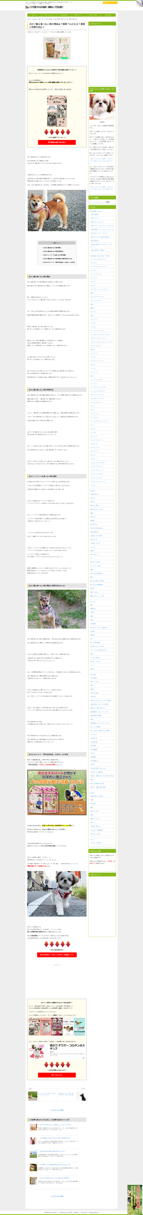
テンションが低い (95, 565)
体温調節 (93, 757)
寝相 (91, 513)
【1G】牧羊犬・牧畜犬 (97, 250)
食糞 (91, 620)
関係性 (92, 635)
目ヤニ (92, 822)
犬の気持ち (92, 491)
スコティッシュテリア (97, 395)
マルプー (93, 285)
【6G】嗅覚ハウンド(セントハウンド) (102, 229)
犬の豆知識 (92, 674)
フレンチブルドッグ (96, 440)
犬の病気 (91, 793)
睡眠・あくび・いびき (97, 596)
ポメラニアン (94, 451)
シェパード (93, 372)
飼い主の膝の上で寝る (97, 581)
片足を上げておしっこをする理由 (100, 700)
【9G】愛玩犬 (94, 241)
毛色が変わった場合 (96, 796)
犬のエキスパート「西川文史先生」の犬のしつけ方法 (59, 262)
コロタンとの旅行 (95, 842)
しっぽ (92, 547)
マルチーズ (93, 459)
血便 (91, 815)
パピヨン (93, 428)
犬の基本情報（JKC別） (95, 211)
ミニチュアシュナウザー (97, 462)
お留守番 (93, 745)
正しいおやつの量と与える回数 (100, 730)
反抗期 (92, 631)
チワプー (93, 323)
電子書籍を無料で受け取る (57, 142)
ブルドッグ (93, 436)
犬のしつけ (92, 601)
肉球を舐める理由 (95, 715)
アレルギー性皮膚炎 (96, 830)
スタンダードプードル (97, 398)
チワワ (92, 406)
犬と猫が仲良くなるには (97, 768)
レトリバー (93, 485)
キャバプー (93, 263)
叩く (91, 639)
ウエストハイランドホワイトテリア (101, 342)
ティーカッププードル (97, 330)
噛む (91, 577)
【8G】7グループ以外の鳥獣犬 (99, 237)
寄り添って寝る (95, 562)
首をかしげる (94, 811)
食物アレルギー (95, 818)
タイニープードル (95, 300)
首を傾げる (93, 738)
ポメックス (93, 278)
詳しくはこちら (57, 1075)
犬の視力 (93, 696)
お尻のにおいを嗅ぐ (96, 535)
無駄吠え (93, 608)
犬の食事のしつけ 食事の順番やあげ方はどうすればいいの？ (55, 1164)
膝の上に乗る (94, 505)
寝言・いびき (94, 681)
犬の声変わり (94, 761)
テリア (92, 410)
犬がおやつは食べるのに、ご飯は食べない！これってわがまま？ (56, 1124)
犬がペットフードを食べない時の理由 (54, 255)
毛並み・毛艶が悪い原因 (97, 787)
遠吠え (92, 550)
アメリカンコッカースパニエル (100, 334)
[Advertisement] (57, 979)
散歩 (91, 569)
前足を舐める (94, 532)
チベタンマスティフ (96, 402)
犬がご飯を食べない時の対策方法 (53, 251)
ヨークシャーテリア (96, 474)
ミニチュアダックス (96, 466)
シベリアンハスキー (96, 379)
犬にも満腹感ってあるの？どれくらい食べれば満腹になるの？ (55, 1138)
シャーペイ (93, 383)
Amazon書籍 (64, 15)
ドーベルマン (94, 417)
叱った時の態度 (95, 642)
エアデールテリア (95, 346)
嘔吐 (91, 807)
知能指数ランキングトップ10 (99, 712)
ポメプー (93, 281)
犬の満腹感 (93, 749)
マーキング (93, 734)
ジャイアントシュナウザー (98, 387)
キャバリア (93, 353)
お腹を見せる (94, 494)
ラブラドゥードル (95, 477)
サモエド (93, 364)
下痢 (91, 800)
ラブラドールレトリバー (97, 481)
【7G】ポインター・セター (98, 233)
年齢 (91, 719)
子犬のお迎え (94, 693)
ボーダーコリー (95, 447)
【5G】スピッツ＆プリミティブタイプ (102, 225)
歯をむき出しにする (96, 509)
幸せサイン (93, 516)
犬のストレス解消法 (96, 772)
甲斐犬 (92, 349)
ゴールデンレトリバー (97, 361)
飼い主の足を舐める (96, 573)
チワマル (93, 327)
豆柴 (91, 315)
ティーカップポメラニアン (98, 259)
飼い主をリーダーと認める (98, 627)
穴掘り (92, 501)
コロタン (91, 839)
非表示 (58, 243)
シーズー (93, 368)
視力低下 (93, 803)
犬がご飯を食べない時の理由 (52, 247)
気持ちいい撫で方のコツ (97, 708)
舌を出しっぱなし (95, 834)
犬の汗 (92, 753)
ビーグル (93, 432)
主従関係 (93, 623)
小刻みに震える (95, 826)
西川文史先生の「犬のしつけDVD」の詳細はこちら (57, 955)
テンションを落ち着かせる (98, 650)
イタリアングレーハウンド (98, 338)
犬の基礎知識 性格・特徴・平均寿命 (99, 256)
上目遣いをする (95, 543)
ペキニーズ (93, 444)
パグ (91, 425)
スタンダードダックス (97, 297)
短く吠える (93, 524)
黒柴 (91, 293)
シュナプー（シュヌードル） (99, 289)
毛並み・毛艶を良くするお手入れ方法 (102, 776)
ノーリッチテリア (95, 274)
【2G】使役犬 (94, 214)
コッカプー (93, 270)
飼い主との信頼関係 (96, 584)
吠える (92, 498)
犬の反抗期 (93, 742)
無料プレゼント (78, 15)
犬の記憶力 (93, 678)
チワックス (93, 319)
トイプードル (94, 413)
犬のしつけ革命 (93, 15)
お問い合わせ (108, 15)
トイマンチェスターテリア (98, 266)
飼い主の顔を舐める (96, 528)
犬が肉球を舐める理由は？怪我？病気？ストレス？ (52, 1151)
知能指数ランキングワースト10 (100, 723)
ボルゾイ (93, 455)
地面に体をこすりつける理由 (99, 704)
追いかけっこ (94, 554)
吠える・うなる (95, 661)
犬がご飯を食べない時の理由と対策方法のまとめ (57, 258)
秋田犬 (92, 308)
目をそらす (93, 539)
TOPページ (34, 15)
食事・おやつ (94, 592)
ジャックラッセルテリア (97, 391)
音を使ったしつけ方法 (97, 646)
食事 (91, 616)
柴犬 (91, 376)
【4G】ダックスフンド (97, 222)
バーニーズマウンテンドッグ (99, 421)
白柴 (91, 304)
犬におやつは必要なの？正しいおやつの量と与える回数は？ (54, 1178)
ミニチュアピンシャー (97, 470)
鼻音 (91, 685)
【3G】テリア (94, 218)
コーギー (93, 357)
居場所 (92, 520)
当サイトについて (49, 15)
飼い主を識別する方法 (97, 783)
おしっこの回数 (95, 727)
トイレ (92, 665)
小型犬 (92, 764)
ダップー (93, 312)
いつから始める (95, 657)
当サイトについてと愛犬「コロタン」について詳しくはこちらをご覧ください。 (101, 161)
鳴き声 (92, 588)
